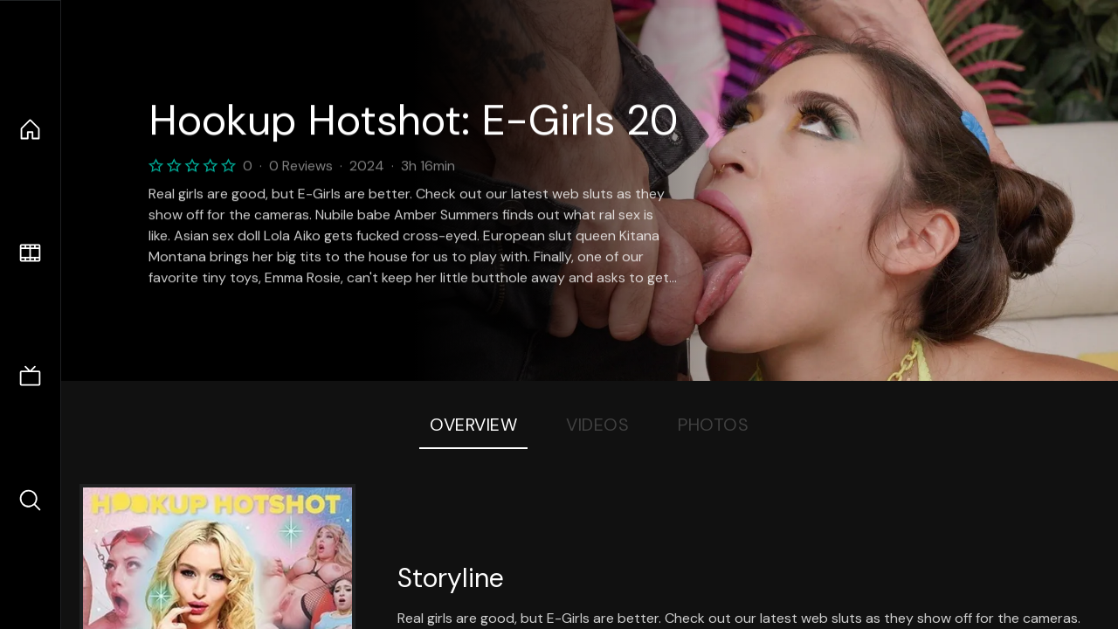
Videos (597, 424)
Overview (473, 424)
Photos (713, 424)
